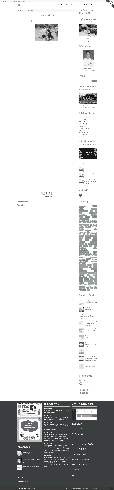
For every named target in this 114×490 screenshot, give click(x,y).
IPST (81, 385)
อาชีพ (95, 288)
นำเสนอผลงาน (93, 242)
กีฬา (80, 222)
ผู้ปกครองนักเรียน (83, 261)
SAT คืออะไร (83, 121)
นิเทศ (86, 244)
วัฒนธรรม (91, 276)
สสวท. (85, 284)
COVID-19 (94, 206)
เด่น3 (96, 232)
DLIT (81, 383)
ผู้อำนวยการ (94, 261)
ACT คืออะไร (83, 130)
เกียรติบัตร (94, 222)
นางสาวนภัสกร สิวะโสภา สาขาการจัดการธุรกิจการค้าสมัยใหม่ (90, 181)
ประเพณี (95, 253)
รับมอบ (80, 269)
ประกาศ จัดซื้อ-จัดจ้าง (77, 429)
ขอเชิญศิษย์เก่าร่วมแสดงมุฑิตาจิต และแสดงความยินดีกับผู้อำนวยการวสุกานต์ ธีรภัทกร (87, 316)
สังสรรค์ (95, 286)
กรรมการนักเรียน (93, 213)
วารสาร (81, 279)
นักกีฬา (87, 240)
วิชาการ (86, 279)
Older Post (73, 240)
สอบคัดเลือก (82, 286)
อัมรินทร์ (91, 288)
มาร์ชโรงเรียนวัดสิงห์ (83, 267)
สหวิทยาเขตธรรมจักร (92, 284)
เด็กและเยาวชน (82, 232)
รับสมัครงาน (94, 269)
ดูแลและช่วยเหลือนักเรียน (85, 230)
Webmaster (69, 488)
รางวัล (95, 271)
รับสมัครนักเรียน (83, 271)
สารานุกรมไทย (77, 439)
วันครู (96, 276)
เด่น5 (84, 234)
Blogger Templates (78, 488)
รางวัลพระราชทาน (83, 272)
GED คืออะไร (83, 123)
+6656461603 (7, 1)
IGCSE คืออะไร (84, 132)
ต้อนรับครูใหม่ (94, 234)
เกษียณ (88, 222)
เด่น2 (92, 232)
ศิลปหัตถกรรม (86, 281)
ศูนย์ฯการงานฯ (84, 380)
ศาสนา (81, 281)
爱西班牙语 (94, 488)
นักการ (80, 240)
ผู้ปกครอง (95, 259)
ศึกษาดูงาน (81, 282)
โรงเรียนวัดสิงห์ (31, 488)
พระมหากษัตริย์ (82, 263)
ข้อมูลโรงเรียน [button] (64, 5)
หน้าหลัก (57, 5)
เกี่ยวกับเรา (86, 5)
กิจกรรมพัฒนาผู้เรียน (84, 219)
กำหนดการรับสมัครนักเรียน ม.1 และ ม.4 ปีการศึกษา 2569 (91, 330)
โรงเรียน (81, 274)
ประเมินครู (87, 255)
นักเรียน (94, 240)
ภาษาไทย (89, 265)
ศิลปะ (92, 281)
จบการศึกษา (81, 228)
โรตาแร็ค (95, 274)
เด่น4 (80, 234)
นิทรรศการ (81, 244)
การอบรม (87, 217)
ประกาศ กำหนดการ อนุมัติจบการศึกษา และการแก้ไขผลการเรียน (91, 323)
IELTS (74, 475)
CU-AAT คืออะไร (84, 127)
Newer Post (20, 240)
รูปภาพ (89, 272)
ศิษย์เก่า (95, 281)
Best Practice (82, 206)
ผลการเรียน (81, 259)
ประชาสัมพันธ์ (59, 21)
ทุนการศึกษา (88, 238)
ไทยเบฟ (95, 238)
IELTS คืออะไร (83, 117)
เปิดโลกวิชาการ (94, 257)
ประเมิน (81, 255)
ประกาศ (95, 247)
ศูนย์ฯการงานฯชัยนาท (92, 282)
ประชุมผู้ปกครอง (88, 253)
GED (74, 472)
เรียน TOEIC (76, 471)
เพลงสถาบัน (94, 263)
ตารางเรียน (81, 236)
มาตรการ (95, 265)
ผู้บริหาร (89, 259)
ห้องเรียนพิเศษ (82, 288)
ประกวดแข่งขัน (82, 247)
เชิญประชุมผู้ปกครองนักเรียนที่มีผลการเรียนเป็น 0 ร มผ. (91, 344)
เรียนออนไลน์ (94, 272)
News (24, 10)
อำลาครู (88, 290)
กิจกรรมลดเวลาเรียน (84, 220)
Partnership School (83, 211)
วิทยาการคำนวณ (93, 279)
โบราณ (90, 245)
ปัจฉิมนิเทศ (95, 255)
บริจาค (95, 244)
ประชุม (95, 252)
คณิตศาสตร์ (86, 224)
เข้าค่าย (80, 224)
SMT (91, 211)
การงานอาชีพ (94, 214)
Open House (94, 209)
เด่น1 (88, 232)
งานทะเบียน (88, 226)
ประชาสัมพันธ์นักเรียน (84, 252)
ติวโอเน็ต (87, 236)
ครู (91, 225)
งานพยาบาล (94, 226)
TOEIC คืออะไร (84, 119)
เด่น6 (88, 234)
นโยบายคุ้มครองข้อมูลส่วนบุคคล (80, 459)
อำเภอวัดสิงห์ (82, 290)
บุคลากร (85, 245)
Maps (29, 1)
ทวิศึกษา (91, 236)
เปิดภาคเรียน (82, 257)
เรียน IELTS (76, 469)
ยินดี (90, 267)
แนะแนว (90, 244)
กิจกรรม (49, 21)
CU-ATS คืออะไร (84, 128)
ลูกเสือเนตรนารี (83, 276)
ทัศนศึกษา (81, 237)
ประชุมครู (81, 253)
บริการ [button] (79, 5)
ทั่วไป (96, 236)
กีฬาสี (53, 21)
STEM (96, 211)
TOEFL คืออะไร (84, 136)
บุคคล (80, 245)
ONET (81, 382)
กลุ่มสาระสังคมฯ (83, 214)
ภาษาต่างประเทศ (82, 265)
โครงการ (95, 224)
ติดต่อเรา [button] (93, 5)
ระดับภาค (95, 267)
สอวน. (89, 286)
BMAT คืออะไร (84, 125)
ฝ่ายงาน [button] (73, 5)
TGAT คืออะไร (83, 134)
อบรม (87, 288)
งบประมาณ (81, 226)
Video (80, 212)
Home (19, 10)
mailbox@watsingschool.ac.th (19, 1)
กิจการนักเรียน (93, 220)
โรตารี (88, 274)
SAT (74, 474)
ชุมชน (95, 228)
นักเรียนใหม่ (82, 242)
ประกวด (95, 245)
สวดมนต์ (81, 284)
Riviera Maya (86, 488)
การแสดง (81, 217)
